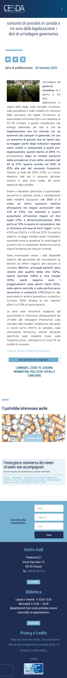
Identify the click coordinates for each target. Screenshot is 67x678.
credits (33, 659)
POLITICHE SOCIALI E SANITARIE (41, 373)
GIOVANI (48, 367)
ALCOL (7, 477)
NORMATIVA (21, 371)
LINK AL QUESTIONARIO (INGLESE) (28, 351)
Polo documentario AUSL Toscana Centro (35, 639)
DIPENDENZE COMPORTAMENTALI (41, 477)
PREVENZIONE (54, 480)
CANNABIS (22, 367)
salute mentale (11, 482)
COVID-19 (35, 367)
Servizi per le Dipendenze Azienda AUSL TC (34, 644)
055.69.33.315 (36, 571)
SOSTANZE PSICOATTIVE (33, 482)
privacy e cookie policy (33, 650)
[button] (61, 9)
